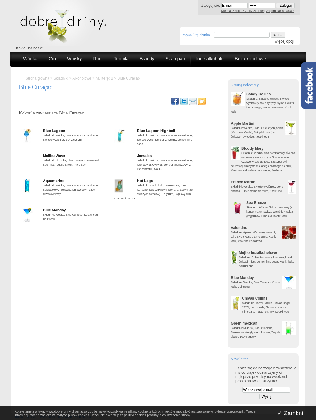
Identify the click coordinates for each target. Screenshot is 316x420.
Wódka (30, 58)
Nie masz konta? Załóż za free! (242, 11)
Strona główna (37, 78)
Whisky (74, 58)
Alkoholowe (81, 78)
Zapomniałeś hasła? (280, 11)
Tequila (121, 58)
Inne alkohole (210, 58)
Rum (98, 58)
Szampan (175, 58)
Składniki (60, 78)
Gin (52, 58)
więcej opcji (284, 41)
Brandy (147, 58)
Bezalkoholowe (250, 58)
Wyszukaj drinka (196, 34)
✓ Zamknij (291, 413)
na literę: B (104, 78)
